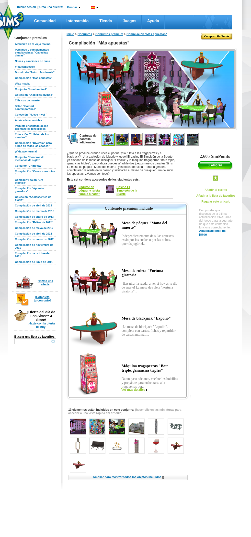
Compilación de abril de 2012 (33, 233)
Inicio (70, 34)
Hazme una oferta (45, 282)
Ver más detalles (133, 389)
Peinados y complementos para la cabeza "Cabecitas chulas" (32, 52)
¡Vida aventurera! (26, 151)
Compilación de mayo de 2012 (34, 227)
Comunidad (45, 21)
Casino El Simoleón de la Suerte (126, 190)
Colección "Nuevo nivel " (31, 114)
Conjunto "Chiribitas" (28, 165)
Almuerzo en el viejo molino (32, 44)
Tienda (105, 21)
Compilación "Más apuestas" (33, 77)
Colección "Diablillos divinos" (34, 94)
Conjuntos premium (109, 34)
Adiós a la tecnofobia (28, 120)
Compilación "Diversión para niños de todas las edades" (33, 144)
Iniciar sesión (26, 7)
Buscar (72, 7)
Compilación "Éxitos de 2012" (34, 222)
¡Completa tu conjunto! (42, 298)
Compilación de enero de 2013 (34, 216)
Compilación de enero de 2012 (34, 239)
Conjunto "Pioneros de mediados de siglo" (29, 158)
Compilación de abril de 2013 (33, 205)
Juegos (129, 21)
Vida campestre (25, 66)
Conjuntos (85, 34)
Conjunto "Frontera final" (31, 89)
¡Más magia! (23, 83)
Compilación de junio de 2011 (34, 261)
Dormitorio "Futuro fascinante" (35, 72)
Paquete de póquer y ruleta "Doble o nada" (89, 190)
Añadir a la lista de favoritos (215, 195)
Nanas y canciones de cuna (32, 61)
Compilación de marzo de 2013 (34, 211)
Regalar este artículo (215, 201)
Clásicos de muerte (27, 100)
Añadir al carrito (216, 190)
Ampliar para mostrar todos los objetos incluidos (128, 477)
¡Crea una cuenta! (50, 7)
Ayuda (153, 21)
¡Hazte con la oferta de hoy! (41, 325)
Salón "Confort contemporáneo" (25, 107)
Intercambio (78, 21)
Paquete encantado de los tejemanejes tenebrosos (31, 127)
